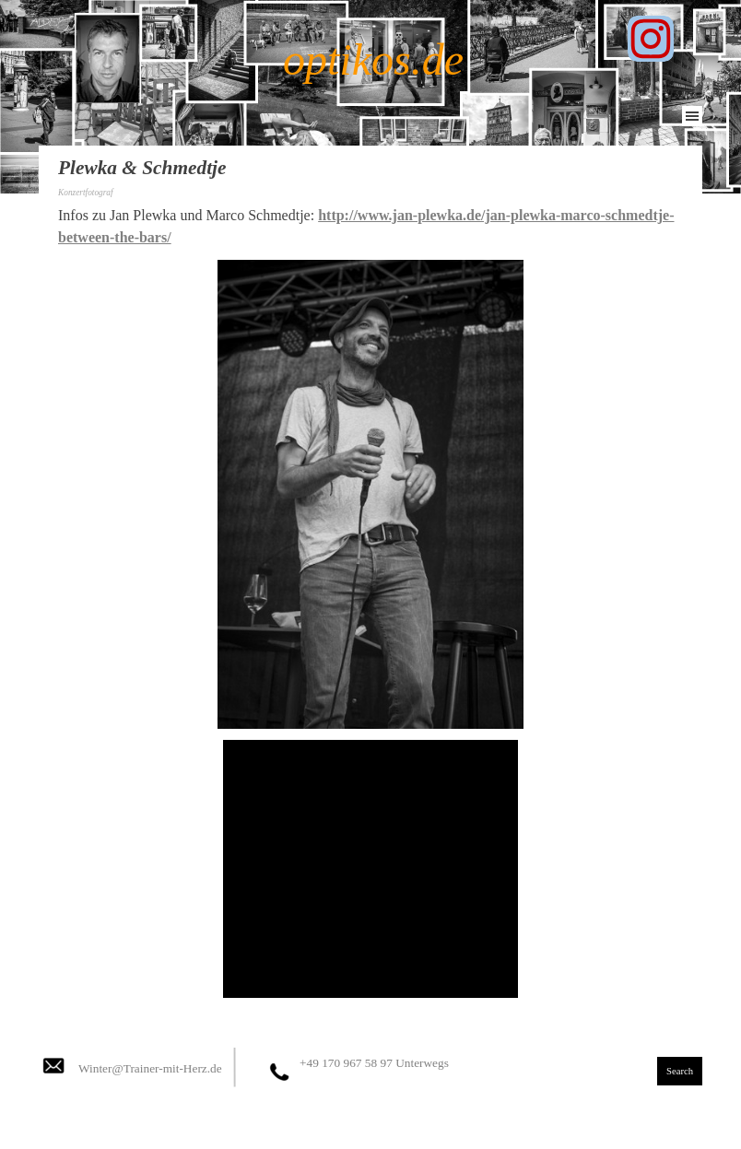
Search (679, 1071)
